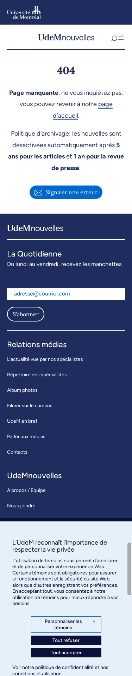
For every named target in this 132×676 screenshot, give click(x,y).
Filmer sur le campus (29, 406)
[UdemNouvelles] (66, 37)
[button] (116, 37)
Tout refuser (66, 640)
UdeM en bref (22, 421)
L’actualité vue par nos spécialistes (45, 359)
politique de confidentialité (64, 667)
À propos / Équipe (26, 490)
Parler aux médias (26, 437)
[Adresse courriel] (66, 294)
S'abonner (26, 314)
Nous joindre (21, 506)
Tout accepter (66, 653)
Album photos (22, 390)
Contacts (17, 452)
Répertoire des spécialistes (37, 375)
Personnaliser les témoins (70, 624)
